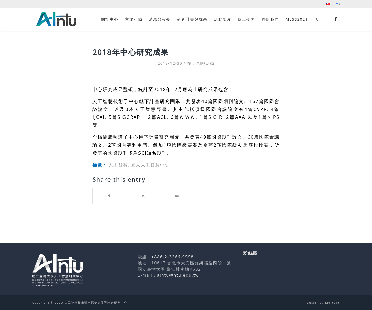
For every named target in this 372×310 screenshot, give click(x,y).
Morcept (332, 302)
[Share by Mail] (177, 196)
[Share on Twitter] (143, 196)
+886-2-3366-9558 (172, 257)
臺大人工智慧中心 (150, 165)
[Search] (316, 19)
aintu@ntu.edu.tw (178, 275)
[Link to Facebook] (336, 19)
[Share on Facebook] (110, 196)
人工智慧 (118, 165)
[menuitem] (328, 4)
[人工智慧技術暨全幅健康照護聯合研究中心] (56, 19)
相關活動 (205, 63)
